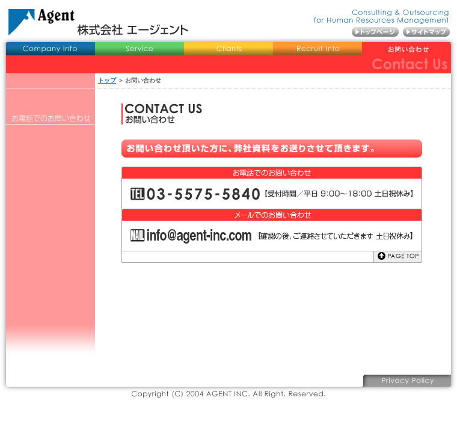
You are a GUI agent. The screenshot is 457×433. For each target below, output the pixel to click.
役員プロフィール (50, 106)
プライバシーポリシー (406, 381)
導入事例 (228, 49)
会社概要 (50, 49)
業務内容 (139, 49)
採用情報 (317, 49)
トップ (107, 80)
